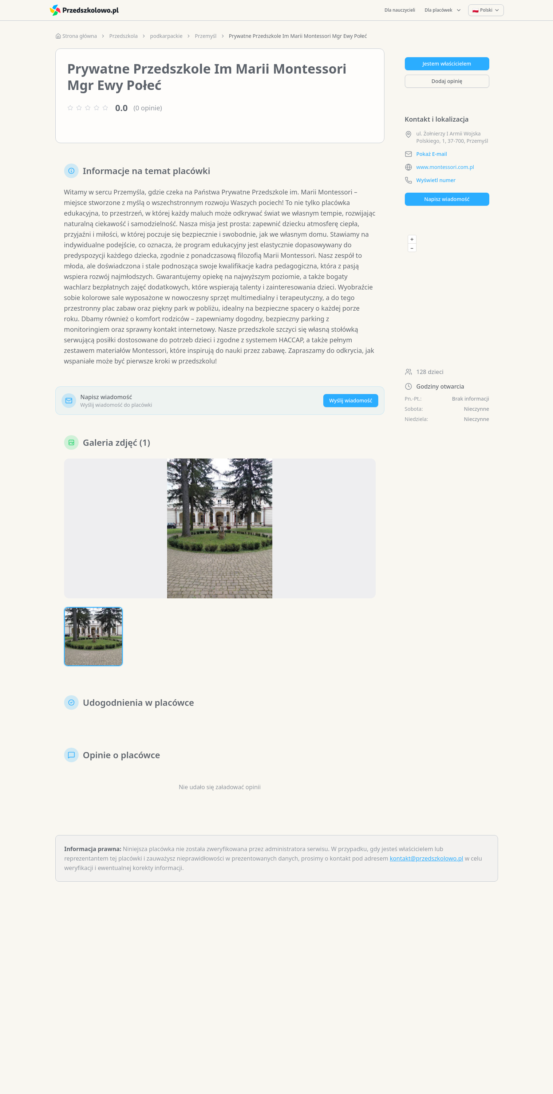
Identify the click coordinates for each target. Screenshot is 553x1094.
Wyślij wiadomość (350, 402)
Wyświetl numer (436, 180)
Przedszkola (123, 35)
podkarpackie (166, 35)
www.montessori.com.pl (445, 167)
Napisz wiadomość (446, 199)
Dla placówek (443, 10)
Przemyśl (205, 35)
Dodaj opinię (446, 81)
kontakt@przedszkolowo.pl (426, 860)
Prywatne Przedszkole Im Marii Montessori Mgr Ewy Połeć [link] (298, 35)
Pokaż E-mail (431, 153)
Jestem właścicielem (447, 63)
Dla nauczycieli (399, 10)
